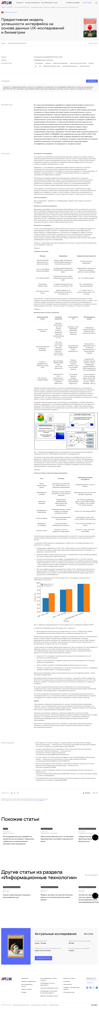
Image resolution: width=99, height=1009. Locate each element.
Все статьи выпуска (91, 876)
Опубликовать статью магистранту (47, 985)
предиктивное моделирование (63, 63)
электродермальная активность (81, 65)
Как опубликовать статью (49, 2)
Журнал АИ (20, 2)
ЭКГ (48, 65)
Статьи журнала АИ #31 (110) (21, 7)
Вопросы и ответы (69, 980)
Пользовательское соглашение (39, 1006)
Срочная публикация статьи (49, 989)
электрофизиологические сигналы (82, 63)
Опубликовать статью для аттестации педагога (48, 993)
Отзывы (23, 993)
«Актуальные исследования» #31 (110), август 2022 (50, 57)
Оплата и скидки (26, 990)
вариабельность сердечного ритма (61, 65)
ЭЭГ (44, 65)
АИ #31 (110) (10, 7)
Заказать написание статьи (49, 997)
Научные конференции (32, 2)
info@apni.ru (41, 801)
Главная (3, 7)
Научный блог (67, 986)
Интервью (66, 983)
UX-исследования (39, 63)
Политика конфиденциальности (21, 1006)
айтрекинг (37, 65)
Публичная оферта (54, 1006)
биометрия (49, 63)
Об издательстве (68, 993)
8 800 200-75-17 (91, 980)
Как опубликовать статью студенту (48, 980)
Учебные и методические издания (71, 990)
